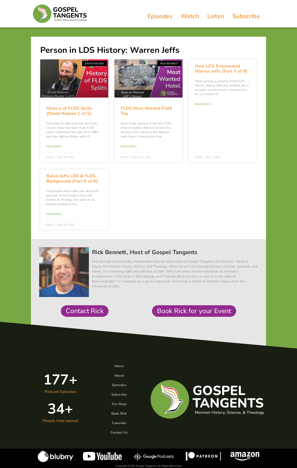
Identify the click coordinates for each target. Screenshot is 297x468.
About (119, 375)
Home (119, 366)
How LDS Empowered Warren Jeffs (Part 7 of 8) (221, 68)
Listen (215, 16)
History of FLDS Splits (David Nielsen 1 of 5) (69, 110)
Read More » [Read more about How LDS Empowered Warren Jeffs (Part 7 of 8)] (203, 104)
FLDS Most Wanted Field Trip (146, 110)
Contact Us (119, 432)
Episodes (159, 16)
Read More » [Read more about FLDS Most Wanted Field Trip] (129, 146)
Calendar (119, 423)
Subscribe (246, 16)
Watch (190, 16)
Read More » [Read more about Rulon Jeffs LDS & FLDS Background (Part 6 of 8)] (54, 214)
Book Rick (119, 413)
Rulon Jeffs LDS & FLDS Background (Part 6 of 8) (72, 178)
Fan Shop (119, 404)
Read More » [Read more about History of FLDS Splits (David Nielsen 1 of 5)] (54, 146)
